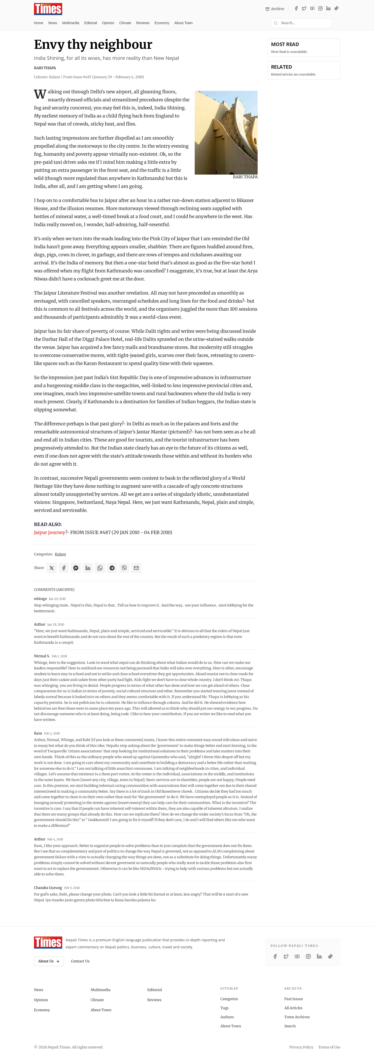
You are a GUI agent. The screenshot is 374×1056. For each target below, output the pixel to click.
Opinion (108, 23)
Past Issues (293, 999)
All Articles (293, 1008)
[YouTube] (312, 9)
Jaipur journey (49, 532)
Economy (162, 23)
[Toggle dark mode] (338, 23)
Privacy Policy (301, 1047)
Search (290, 1026)
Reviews (143, 23)
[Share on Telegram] (112, 568)
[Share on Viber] (124, 568)
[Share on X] (52, 568)
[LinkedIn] (328, 9)
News (52, 23)
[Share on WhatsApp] (100, 568)
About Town (183, 23)
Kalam (60, 554)
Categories (229, 999)
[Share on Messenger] (76, 568)
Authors (227, 1017)
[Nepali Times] (48, 943)
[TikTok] (336, 9)
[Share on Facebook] (64, 568)
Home (38, 23)
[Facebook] (296, 9)
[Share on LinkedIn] (88, 568)
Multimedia (70, 23)
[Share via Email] (136, 568)
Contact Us (80, 961)
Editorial (90, 23)
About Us (49, 961)
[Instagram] (320, 9)
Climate (125, 23)
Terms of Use (329, 1047)
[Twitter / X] (304, 9)
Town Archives (297, 1017)
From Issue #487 (103, 77)
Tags (224, 1008)
